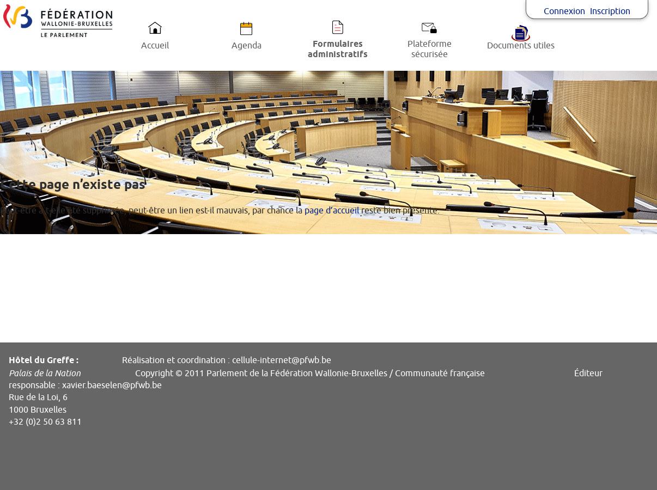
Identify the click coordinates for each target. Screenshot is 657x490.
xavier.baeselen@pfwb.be (112, 385)
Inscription (610, 11)
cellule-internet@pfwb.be (281, 360)
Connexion (564, 11)
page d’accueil (332, 210)
